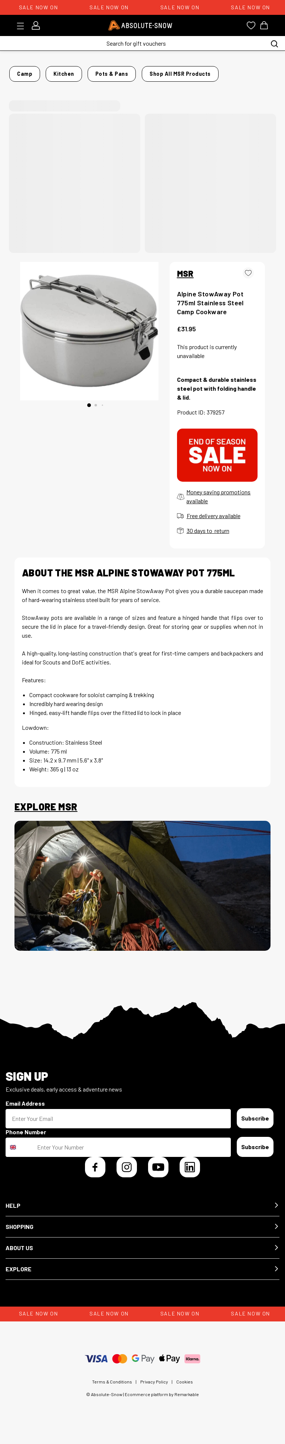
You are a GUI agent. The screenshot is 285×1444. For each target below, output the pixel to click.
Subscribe (255, 1124)
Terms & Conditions (112, 1388)
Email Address (25, 1109)
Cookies (184, 1388)
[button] (142, 1212)
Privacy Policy (154, 1388)
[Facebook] (95, 1173)
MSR (185, 279)
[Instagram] (127, 1173)
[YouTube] (158, 1173)
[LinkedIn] (190, 1173)
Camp (46, 71)
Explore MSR (45, 813)
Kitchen (73, 71)
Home (22, 71)
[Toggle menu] (22, 26)
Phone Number (26, 1138)
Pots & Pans (110, 71)
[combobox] (19, 1153)
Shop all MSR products (226, 82)
